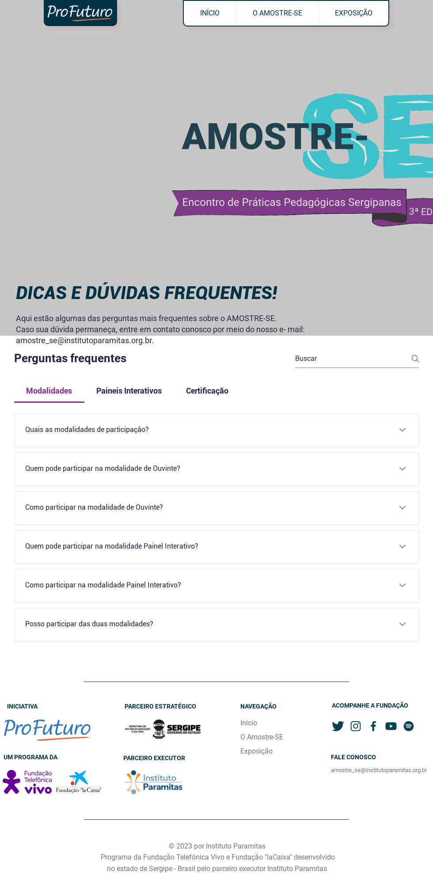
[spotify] (408, 726)
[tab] (49, 391)
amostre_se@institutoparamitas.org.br (84, 340)
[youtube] (391, 726)
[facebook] (373, 726)
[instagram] (355, 726)
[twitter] (338, 726)
